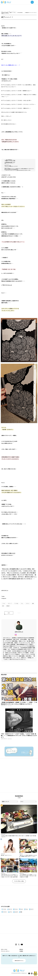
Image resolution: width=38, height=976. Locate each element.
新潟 (3, 605)
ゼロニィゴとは (4, 949)
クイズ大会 (16, 603)
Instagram (3, 598)
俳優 (33, 603)
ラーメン (16, 909)
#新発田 (25, 168)
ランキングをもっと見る (19, 881)
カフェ (27, 909)
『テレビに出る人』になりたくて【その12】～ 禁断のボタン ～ (16, 108)
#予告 (17, 168)
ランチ (21, 909)
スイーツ (10, 909)
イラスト (3, 603)
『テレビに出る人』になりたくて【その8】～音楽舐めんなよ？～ (17, 90)
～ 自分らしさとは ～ (7, 120)
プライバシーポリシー (5, 951)
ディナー (32, 909)
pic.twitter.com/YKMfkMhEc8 (12, 169)
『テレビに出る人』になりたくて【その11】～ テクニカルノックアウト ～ (18, 104)
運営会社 (21, 949)
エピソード (10, 603)
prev (9, 612)
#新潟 (22, 168)
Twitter (3, 596)
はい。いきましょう (6, 116)
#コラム (19, 168)
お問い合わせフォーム (19, 960)
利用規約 (21, 951)
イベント (4, 909)
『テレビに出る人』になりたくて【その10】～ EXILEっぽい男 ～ (17, 100)
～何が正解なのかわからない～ (9, 124)
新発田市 (7, 605)
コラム (22, 603)
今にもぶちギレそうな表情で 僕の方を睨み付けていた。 (14, 112)
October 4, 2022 (27, 170)
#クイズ (28, 168)
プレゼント (27, 603)
